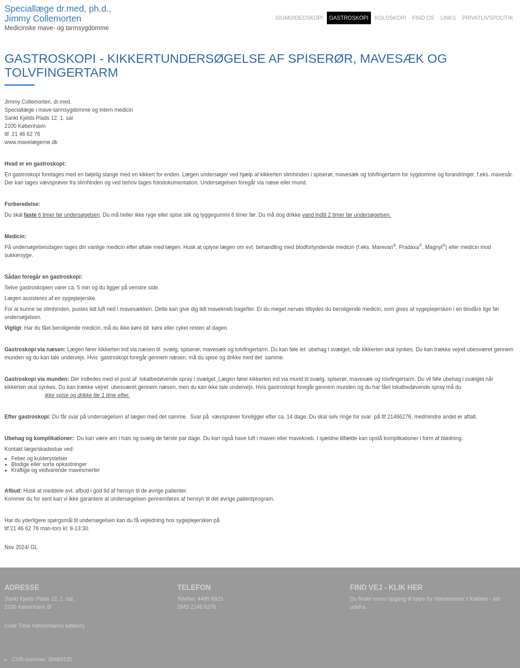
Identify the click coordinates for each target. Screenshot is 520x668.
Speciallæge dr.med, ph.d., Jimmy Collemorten (57, 13)
